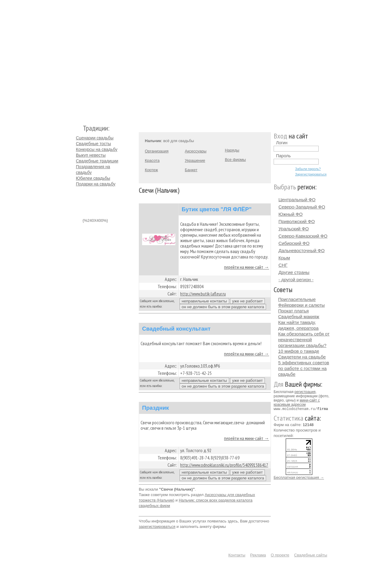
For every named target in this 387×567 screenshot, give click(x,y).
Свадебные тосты (93, 143)
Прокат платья (293, 310)
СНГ (283, 265)
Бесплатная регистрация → (299, 477)
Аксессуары (195, 151)
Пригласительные (297, 299)
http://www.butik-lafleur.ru (203, 294)
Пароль (283, 155)
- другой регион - (296, 279)
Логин (282, 142)
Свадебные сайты (310, 555)
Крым (284, 257)
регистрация (304, 392)
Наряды (232, 150)
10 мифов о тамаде (298, 351)
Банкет (191, 170)
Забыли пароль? (308, 169)
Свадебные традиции (97, 160)
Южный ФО (290, 214)
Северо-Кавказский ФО (302, 235)
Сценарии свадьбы (94, 137)
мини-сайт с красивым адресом (297, 402)
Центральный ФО (297, 199)
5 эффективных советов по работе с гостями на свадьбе (303, 368)
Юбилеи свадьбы (93, 178)
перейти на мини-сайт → (246, 267)
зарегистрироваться (157, 526)
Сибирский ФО (294, 243)
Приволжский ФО (296, 221)
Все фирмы (235, 159)
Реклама (258, 555)
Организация (156, 151)
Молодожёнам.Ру (78, 59)
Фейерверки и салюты (301, 305)
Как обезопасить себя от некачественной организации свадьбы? (304, 339)
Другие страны (293, 272)
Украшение (195, 160)
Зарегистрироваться (311, 174)
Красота (152, 160)
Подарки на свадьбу (95, 184)
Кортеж (151, 170)
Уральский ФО (293, 228)
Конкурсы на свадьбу (96, 149)
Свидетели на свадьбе (302, 356)
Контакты (236, 555)
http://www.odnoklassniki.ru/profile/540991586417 (224, 465)
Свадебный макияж (298, 316)
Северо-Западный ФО (301, 206)
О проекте (280, 555)
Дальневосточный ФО (301, 250)
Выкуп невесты (91, 155)
